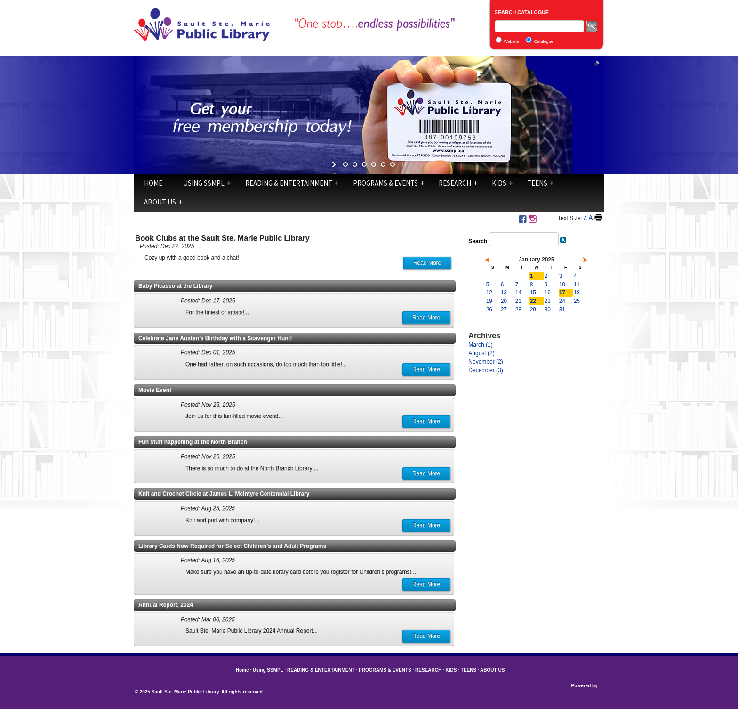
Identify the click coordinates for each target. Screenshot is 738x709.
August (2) (481, 353)
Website (511, 41)
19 (489, 301)
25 (577, 301)
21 (518, 301)
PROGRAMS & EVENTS (385, 183)
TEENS (537, 183)
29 (533, 309)
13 (504, 292)
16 (548, 292)
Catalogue (544, 41)
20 (504, 301)
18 (577, 292)
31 (562, 309)
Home (153, 183)
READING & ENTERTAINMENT (288, 183)
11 (577, 284)
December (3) (485, 370)
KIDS (499, 183)
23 (548, 301)
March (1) (480, 345)
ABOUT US (160, 201)
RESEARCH (455, 183)
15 (533, 292)
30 (548, 309)
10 (562, 284)
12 (489, 292)
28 (518, 309)
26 (489, 309)
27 (504, 309)
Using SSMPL (204, 183)
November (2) (485, 362)
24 (562, 301)
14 (518, 292)
